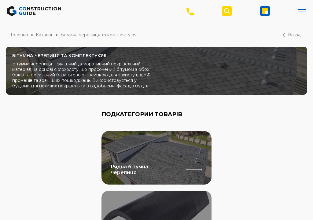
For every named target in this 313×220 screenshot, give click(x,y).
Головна (19, 35)
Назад (291, 34)
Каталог (44, 35)
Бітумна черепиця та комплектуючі (99, 35)
